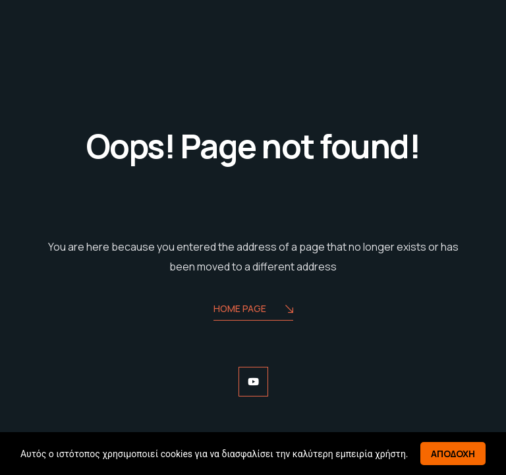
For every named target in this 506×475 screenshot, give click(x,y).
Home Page (253, 310)
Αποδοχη (453, 453)
